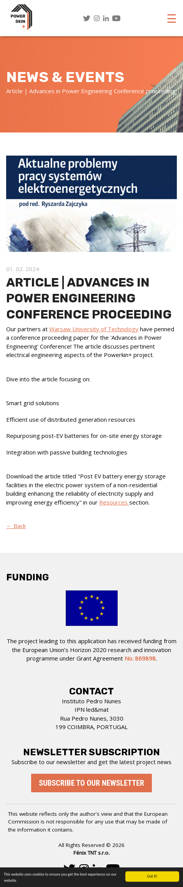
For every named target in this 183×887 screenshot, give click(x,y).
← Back (16, 526)
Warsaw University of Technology (93, 329)
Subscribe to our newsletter (91, 783)
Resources (114, 502)
